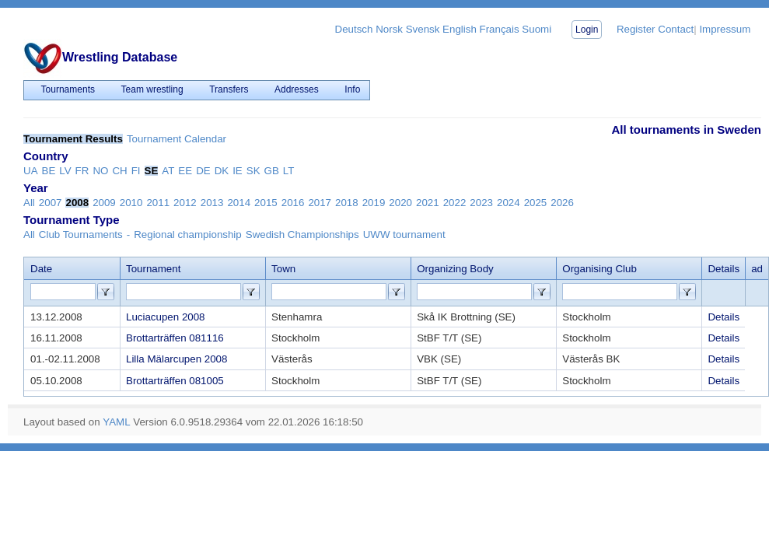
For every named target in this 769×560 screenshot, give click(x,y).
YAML (116, 422)
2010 (131, 202)
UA (30, 171)
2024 (508, 202)
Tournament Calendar (176, 139)
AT (168, 171)
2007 (50, 202)
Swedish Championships (302, 234)
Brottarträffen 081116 (175, 338)
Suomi (536, 29)
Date (41, 269)
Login (586, 29)
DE (203, 171)
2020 (400, 202)
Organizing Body (455, 269)
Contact (676, 29)
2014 (238, 202)
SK (253, 171)
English (459, 29)
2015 (266, 202)
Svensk (423, 29)
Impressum (724, 29)
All (29, 202)
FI (136, 171)
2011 (158, 202)
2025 (535, 202)
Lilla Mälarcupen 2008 (176, 359)
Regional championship (188, 234)
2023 (481, 202)
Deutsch (354, 29)
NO (100, 171)
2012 (185, 202)
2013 (212, 202)
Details (723, 317)
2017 (319, 202)
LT (289, 171)
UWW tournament (404, 234)
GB (271, 171)
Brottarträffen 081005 (175, 381)
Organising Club (599, 269)
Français (499, 29)
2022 (455, 202)
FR (82, 171)
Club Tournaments (81, 234)
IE (237, 171)
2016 (293, 202)
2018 (346, 202)
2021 (427, 202)
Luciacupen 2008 (165, 317)
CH (119, 171)
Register (636, 29)
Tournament (153, 269)
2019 (374, 202)
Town (283, 269)
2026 (562, 202)
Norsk (389, 29)
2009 (104, 202)
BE (49, 171)
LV (65, 171)
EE (185, 171)
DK (222, 171)
